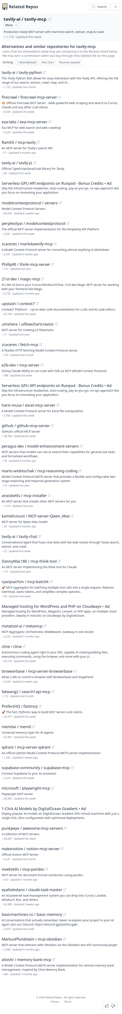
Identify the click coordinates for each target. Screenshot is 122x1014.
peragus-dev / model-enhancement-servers (40, 446)
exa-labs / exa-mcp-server (24, 121)
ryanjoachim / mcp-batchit (25, 581)
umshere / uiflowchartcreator (28, 324)
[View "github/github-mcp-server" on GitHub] (52, 425)
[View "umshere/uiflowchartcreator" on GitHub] (56, 324)
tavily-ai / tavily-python (22, 72)
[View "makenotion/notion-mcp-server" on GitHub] (62, 848)
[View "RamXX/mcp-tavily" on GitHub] (38, 142)
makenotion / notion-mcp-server (31, 848)
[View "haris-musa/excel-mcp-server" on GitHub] (58, 405)
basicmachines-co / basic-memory (32, 914)
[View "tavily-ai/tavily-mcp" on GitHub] (50, 19)
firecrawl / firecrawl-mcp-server (29, 97)
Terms (68, 1001)
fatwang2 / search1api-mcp (26, 691)
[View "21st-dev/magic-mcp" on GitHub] (42, 279)
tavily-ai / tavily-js (17, 162)
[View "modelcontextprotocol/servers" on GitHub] (60, 203)
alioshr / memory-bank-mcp (26, 959)
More (11, 25)
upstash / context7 (18, 303)
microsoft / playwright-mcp (26, 788)
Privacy (55, 1001)
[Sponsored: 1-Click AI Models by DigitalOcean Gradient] (61, 813)
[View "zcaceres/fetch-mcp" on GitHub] (40, 344)
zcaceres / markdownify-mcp (27, 243)
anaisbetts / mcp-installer (24, 495)
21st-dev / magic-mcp (21, 278)
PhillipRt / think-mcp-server (26, 264)
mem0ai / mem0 (16, 726)
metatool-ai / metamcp (22, 625)
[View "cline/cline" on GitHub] (24, 646)
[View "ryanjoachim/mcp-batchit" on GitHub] (51, 581)
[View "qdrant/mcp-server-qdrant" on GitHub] (53, 747)
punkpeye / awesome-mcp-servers (32, 828)
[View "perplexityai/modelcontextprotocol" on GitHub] (68, 223)
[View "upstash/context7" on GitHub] (37, 303)
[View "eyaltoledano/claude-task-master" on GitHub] (64, 889)
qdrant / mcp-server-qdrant (26, 747)
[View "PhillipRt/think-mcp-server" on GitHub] (52, 264)
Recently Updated (69, 62)
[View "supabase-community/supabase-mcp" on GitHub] (72, 767)
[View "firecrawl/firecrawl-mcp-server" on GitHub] (59, 97)
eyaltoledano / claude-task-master (32, 889)
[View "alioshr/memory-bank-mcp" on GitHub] (54, 959)
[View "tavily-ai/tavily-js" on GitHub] (34, 162)
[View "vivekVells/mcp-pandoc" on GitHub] (47, 869)
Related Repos (23, 7)
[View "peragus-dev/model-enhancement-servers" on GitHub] (81, 446)
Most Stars (48, 62)
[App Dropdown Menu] (115, 7)
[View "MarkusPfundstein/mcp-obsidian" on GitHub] (64, 939)
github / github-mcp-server (26, 425)
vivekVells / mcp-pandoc (23, 869)
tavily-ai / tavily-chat (19, 536)
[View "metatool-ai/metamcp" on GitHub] (45, 626)
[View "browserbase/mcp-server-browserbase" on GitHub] (75, 671)
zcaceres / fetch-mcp (20, 344)
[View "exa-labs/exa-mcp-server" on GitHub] (50, 122)
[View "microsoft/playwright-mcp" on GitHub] (52, 788)
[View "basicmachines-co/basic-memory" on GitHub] (64, 914)
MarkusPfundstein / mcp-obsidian (32, 939)
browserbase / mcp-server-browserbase (37, 671)
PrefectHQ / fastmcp (20, 706)
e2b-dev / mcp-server (20, 365)
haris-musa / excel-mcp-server (28, 405)
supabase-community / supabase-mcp (36, 767)
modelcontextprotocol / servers (30, 202)
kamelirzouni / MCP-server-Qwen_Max (36, 516)
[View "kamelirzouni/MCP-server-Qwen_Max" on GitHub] (72, 516)
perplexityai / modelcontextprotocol (33, 223)
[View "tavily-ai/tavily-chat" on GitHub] (39, 536)
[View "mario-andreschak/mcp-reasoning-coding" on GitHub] (80, 470)
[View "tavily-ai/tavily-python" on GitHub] (44, 72)
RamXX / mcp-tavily (19, 142)
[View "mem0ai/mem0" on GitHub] (33, 726)
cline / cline (12, 646)
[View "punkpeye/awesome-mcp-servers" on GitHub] (65, 828)
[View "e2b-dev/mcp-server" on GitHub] (42, 365)
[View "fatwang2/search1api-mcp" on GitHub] (52, 691)
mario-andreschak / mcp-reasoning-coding (40, 470)
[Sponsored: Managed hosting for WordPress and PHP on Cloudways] (61, 610)
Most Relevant (27, 62)
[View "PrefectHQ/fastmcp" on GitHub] (40, 706)
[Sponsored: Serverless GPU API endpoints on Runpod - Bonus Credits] (61, 187)
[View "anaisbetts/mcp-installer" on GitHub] (49, 495)
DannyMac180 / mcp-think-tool (29, 561)
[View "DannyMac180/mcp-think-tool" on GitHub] (59, 561)
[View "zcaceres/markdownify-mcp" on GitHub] (55, 244)
